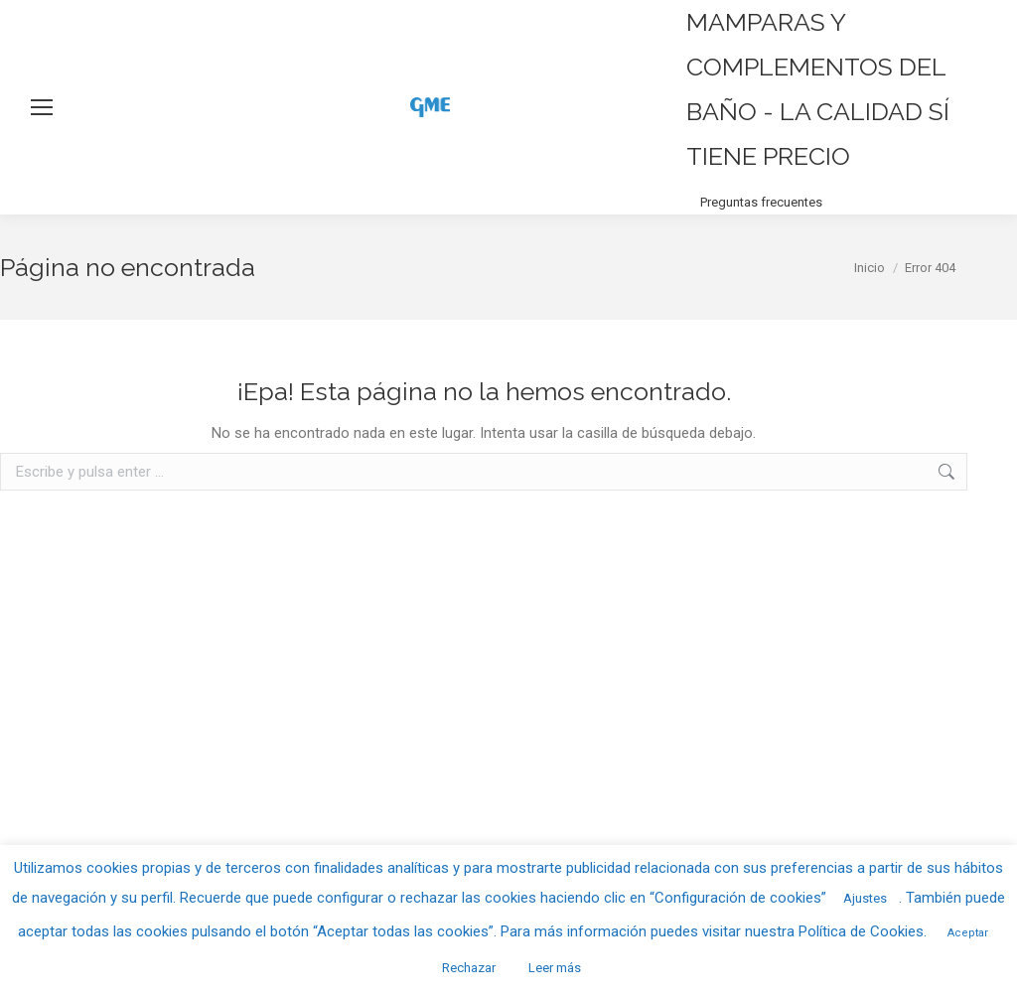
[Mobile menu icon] (42, 107)
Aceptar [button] (967, 932)
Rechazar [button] (469, 967)
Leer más (554, 967)
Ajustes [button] (865, 898)
